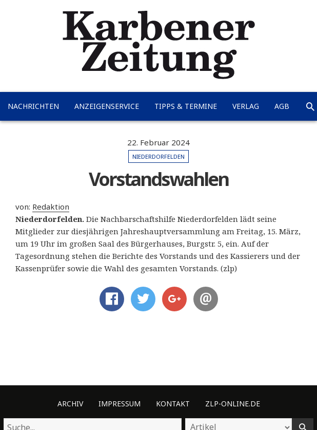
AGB (281, 106)
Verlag (245, 106)
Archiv (70, 403)
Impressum (119, 403)
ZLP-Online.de (232, 403)
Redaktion (50, 206)
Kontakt (173, 403)
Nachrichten (33, 106)
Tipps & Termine (185, 106)
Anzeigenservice (106, 106)
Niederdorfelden (158, 156)
